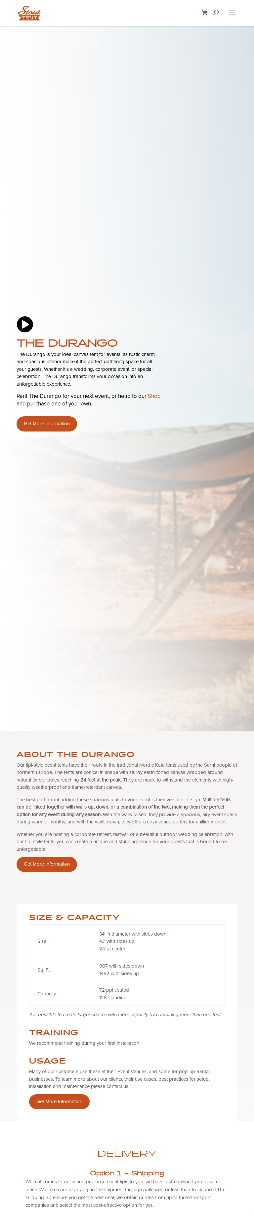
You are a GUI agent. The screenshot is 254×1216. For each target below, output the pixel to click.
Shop (154, 396)
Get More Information (47, 424)
